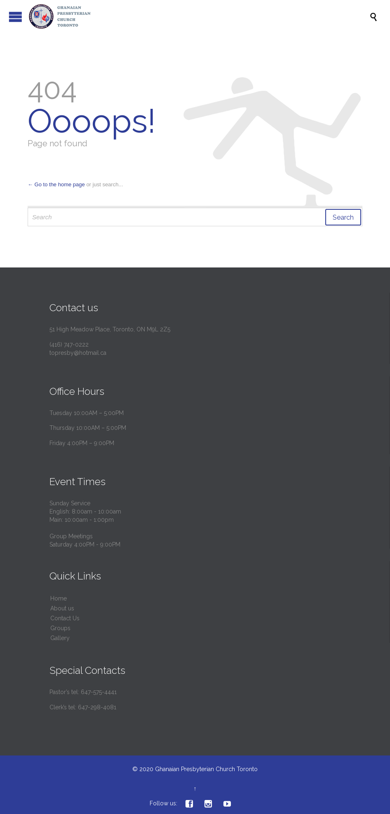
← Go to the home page (56, 184)
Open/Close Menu (15, 16)
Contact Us (65, 618)
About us (62, 608)
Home (58, 598)
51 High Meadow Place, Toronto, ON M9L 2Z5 (109, 329)
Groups (60, 628)
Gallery (60, 638)
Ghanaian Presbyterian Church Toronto (206, 769)
